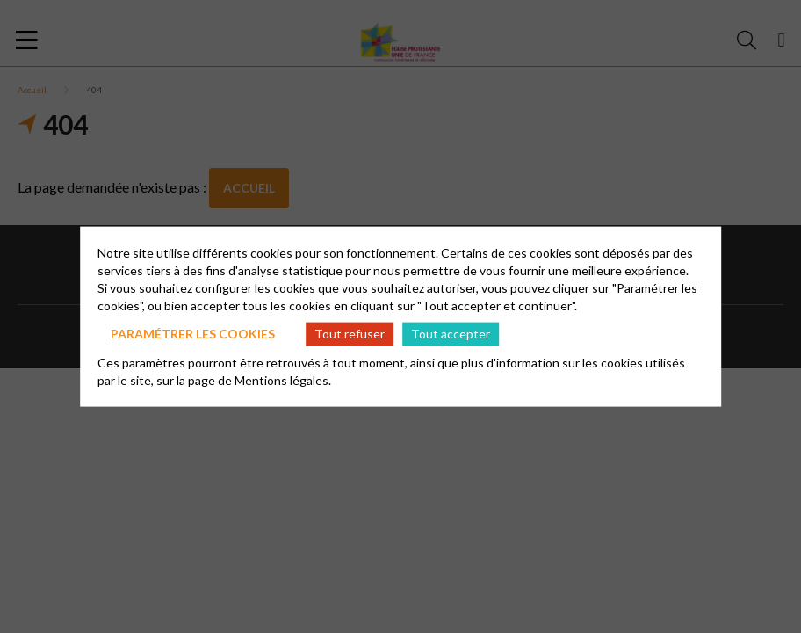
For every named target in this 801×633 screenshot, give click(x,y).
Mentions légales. (283, 379)
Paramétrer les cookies (193, 333)
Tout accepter (450, 333)
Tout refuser (349, 333)
